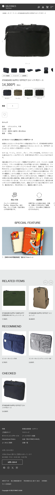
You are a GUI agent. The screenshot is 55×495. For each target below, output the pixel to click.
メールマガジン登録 (28, 436)
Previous (3, 41)
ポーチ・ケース (12, 13)
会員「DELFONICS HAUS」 (31, 439)
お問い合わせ (12, 462)
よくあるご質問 (7, 442)
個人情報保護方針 (16, 481)
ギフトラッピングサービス (10, 436)
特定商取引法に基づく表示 (32, 481)
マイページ (25, 432)
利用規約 (44, 481)
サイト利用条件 (6, 484)
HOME (4, 13)
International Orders (8, 439)
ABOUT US (5, 481)
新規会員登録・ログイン (30, 429)
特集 (3, 429)
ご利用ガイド (6, 432)
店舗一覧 (25, 442)
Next (52, 41)
